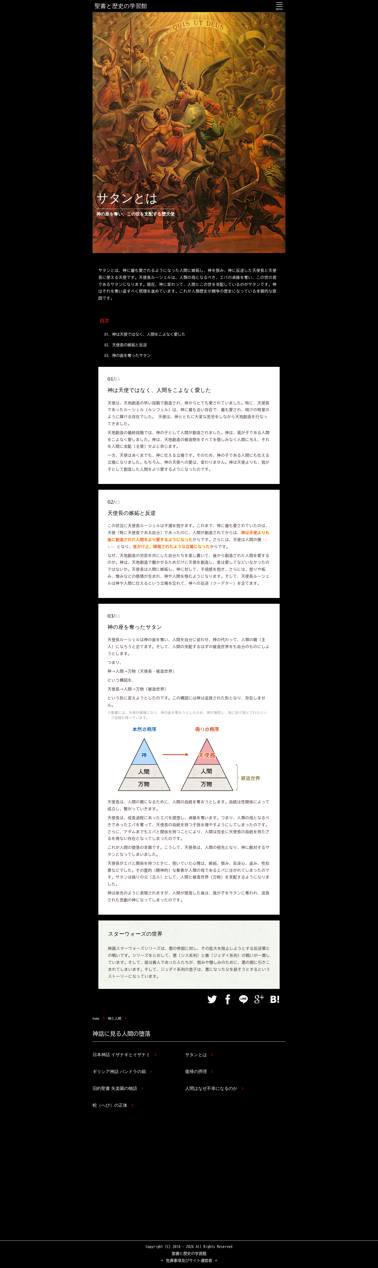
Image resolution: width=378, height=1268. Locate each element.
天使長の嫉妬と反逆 (129, 345)
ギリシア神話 (122, 1071)
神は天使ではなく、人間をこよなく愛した (148, 334)
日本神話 (124, 1054)
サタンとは (199, 1054)
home (96, 1018)
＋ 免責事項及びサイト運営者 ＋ (189, 1260)
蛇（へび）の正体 (113, 1105)
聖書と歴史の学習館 (120, 6)
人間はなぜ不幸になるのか (214, 1088)
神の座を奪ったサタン (131, 355)
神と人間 (114, 1018)
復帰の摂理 (199, 1071)
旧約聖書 (118, 1088)
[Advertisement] (189, 1178)
